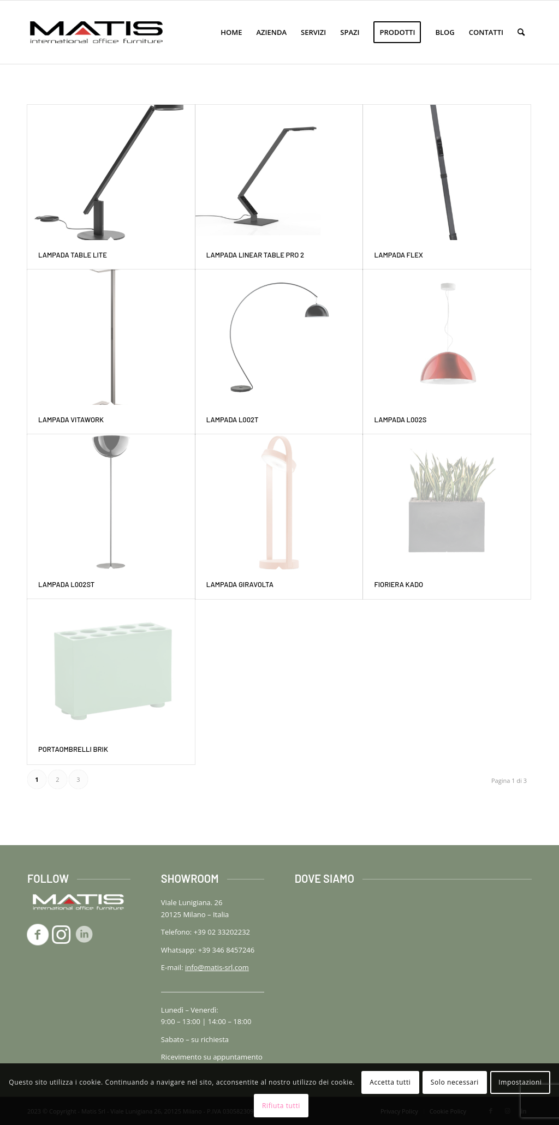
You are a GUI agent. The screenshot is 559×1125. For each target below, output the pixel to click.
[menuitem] (231, 32)
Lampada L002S (400, 419)
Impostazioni (520, 1082)
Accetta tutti (390, 1082)
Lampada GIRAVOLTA (239, 584)
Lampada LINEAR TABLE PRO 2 (255, 254)
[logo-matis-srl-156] (96, 32)
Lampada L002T (232, 419)
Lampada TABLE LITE (72, 254)
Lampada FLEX (398, 254)
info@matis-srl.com (217, 967)
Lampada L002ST (66, 584)
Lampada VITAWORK (71, 419)
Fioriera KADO (398, 584)
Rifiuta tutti (281, 1105)
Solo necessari (455, 1082)
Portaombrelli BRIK (73, 749)
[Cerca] (521, 32)
